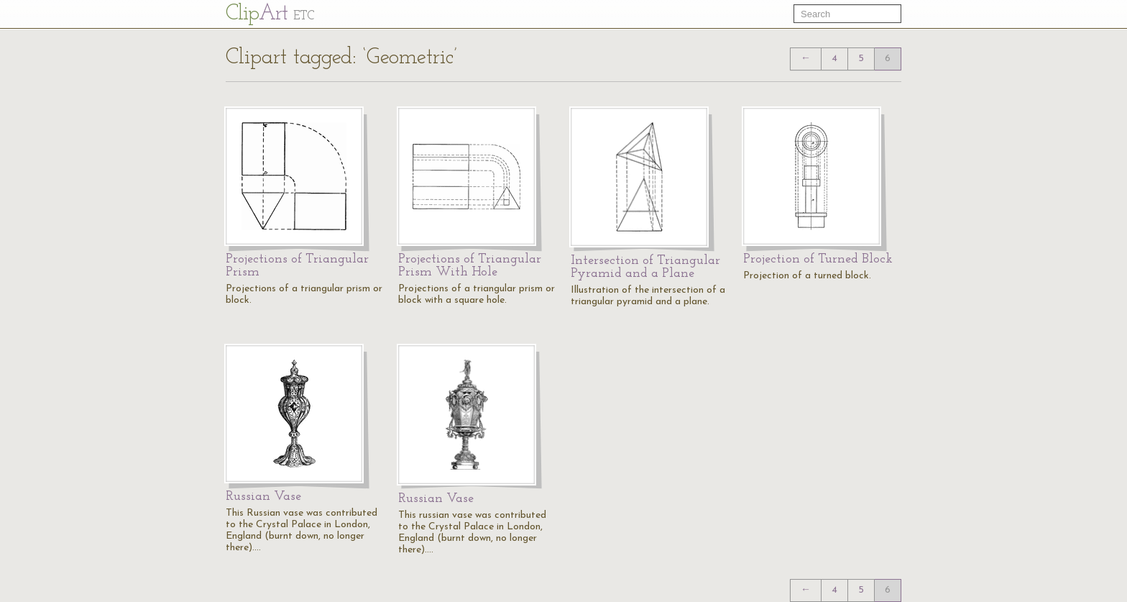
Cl (270, 14)
